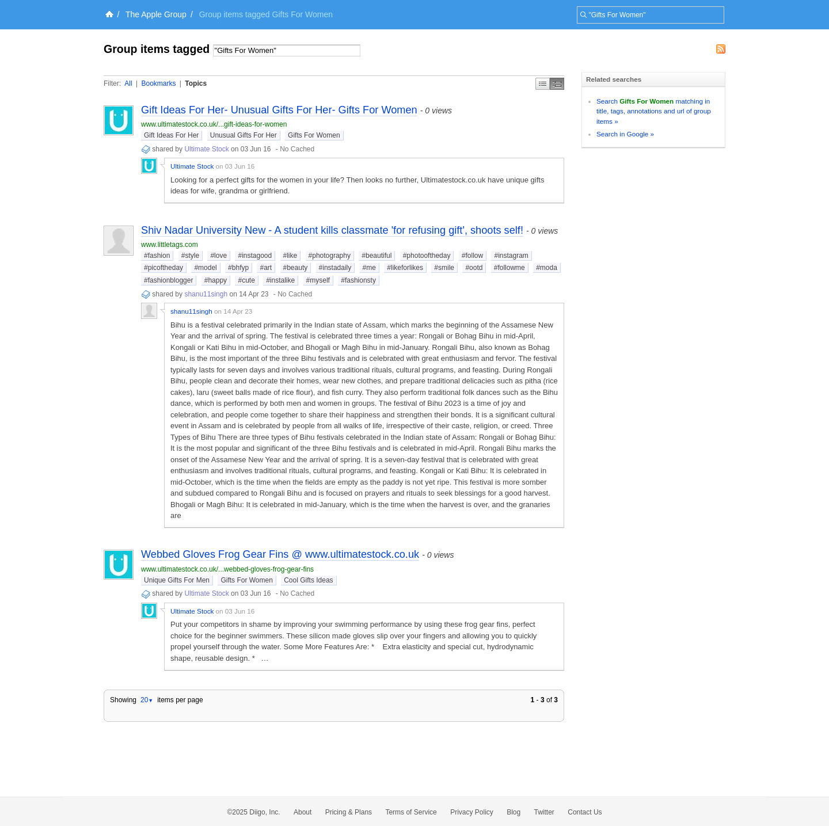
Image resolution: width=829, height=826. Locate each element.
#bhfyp (238, 268)
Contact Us (585, 812)
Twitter (544, 812)
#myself (318, 280)
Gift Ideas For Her (171, 135)
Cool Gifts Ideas (308, 580)
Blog (513, 812)
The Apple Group (156, 14)
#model (205, 268)
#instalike (280, 280)
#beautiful (376, 256)
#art (266, 268)
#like (290, 256)
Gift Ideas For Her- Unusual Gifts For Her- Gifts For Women (279, 110)
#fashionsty (358, 280)
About (302, 812)
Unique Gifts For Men (177, 580)
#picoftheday (163, 268)
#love (218, 256)
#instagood (255, 256)
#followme (509, 268)
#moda (546, 268)
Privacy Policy (471, 812)
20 (146, 700)
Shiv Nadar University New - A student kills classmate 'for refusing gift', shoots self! (332, 230)
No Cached (297, 149)
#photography (330, 256)
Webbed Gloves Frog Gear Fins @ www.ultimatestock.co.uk (280, 554)
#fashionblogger (168, 280)
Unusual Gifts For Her (243, 135)
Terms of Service (410, 812)
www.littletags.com (169, 245)
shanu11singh (205, 294)
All (128, 83)
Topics (196, 83)
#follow (472, 256)
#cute (246, 280)
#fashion (157, 256)
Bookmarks (158, 83)
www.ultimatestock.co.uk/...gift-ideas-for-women (214, 124)
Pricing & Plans (348, 812)
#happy (215, 280)
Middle (557, 84)
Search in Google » (625, 134)
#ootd (473, 268)
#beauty (295, 268)
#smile (444, 268)
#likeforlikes (405, 268)
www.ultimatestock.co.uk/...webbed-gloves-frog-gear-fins (227, 569)
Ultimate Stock (206, 149)
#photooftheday (427, 256)
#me (369, 268)
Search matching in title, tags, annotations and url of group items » (653, 111)
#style (190, 256)
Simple (542, 84)
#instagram (511, 256)
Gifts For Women (314, 135)
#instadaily (335, 268)
